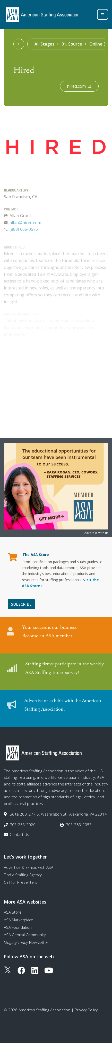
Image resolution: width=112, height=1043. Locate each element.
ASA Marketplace (18, 919)
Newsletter (26, 942)
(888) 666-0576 (24, 230)
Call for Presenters (20, 882)
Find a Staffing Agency (23, 874)
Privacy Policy (86, 1009)
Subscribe (21, 604)
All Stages (44, 44)
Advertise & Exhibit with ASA (28, 867)
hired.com (79, 86)
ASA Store (13, 912)
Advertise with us (96, 533)
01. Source (72, 44)
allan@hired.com (25, 223)
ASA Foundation (18, 927)
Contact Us (19, 834)
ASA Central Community (25, 934)
